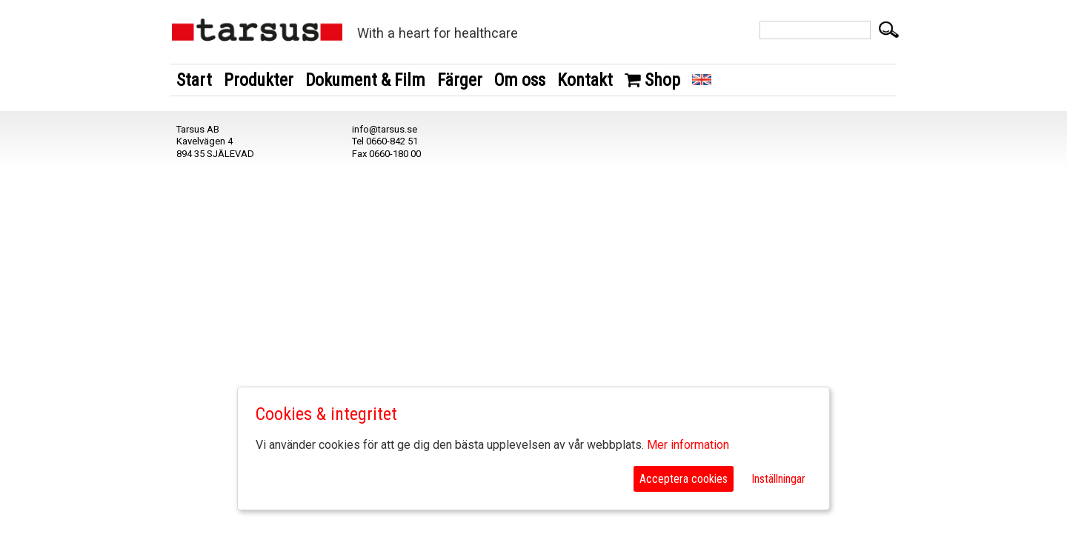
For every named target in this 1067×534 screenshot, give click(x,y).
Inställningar (778, 479)
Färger (459, 80)
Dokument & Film (365, 80)
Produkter (258, 80)
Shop (652, 80)
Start (194, 80)
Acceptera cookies (683, 479)
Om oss (519, 80)
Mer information (688, 445)
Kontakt (585, 80)
